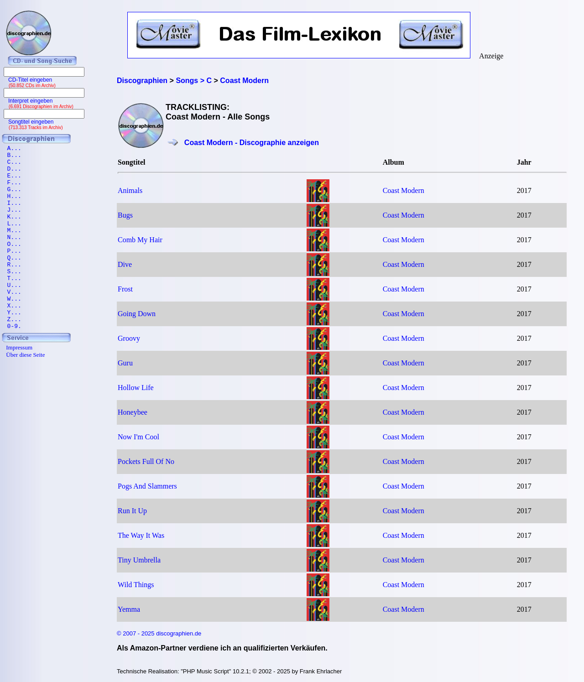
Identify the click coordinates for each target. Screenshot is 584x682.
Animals (130, 190)
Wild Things (136, 584)
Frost (125, 289)
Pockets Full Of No (146, 461)
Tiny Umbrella (139, 560)
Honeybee (132, 412)
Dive (125, 264)
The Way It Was (141, 535)
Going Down (137, 314)
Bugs (125, 215)
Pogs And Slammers (147, 486)
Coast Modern (403, 190)
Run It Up (132, 511)
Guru (125, 363)
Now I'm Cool (138, 437)
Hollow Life (136, 387)
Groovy (129, 338)
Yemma (129, 609)
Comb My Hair (140, 240)
